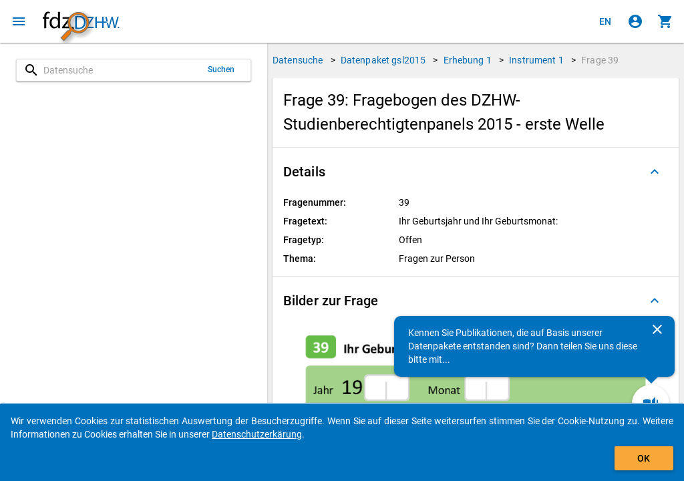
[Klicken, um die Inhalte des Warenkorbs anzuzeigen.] (665, 21)
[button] (475, 171)
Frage (600, 60)
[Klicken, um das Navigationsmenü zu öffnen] (18, 21)
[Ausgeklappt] (654, 171)
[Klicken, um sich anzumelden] (635, 21)
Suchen (221, 69)
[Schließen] (657, 329)
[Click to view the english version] (605, 21)
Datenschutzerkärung (257, 434)
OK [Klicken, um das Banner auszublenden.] (643, 458)
